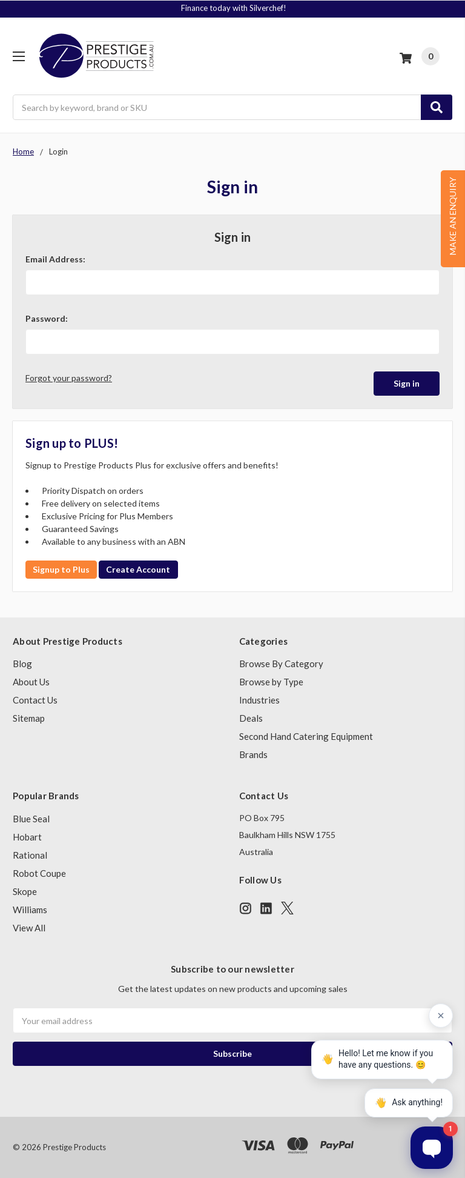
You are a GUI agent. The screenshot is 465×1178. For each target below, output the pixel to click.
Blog (22, 663)
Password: (46, 318)
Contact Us (35, 699)
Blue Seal (31, 818)
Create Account (138, 569)
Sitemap (29, 718)
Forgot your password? (68, 378)
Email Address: (55, 259)
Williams (30, 909)
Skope (25, 891)
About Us (31, 681)
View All (29, 927)
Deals (251, 718)
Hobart (27, 836)
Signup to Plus (61, 569)
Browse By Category (281, 663)
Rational (30, 855)
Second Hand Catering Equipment (306, 736)
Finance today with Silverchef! (233, 8)
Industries (259, 699)
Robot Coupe (39, 873)
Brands (253, 754)
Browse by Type (271, 681)
